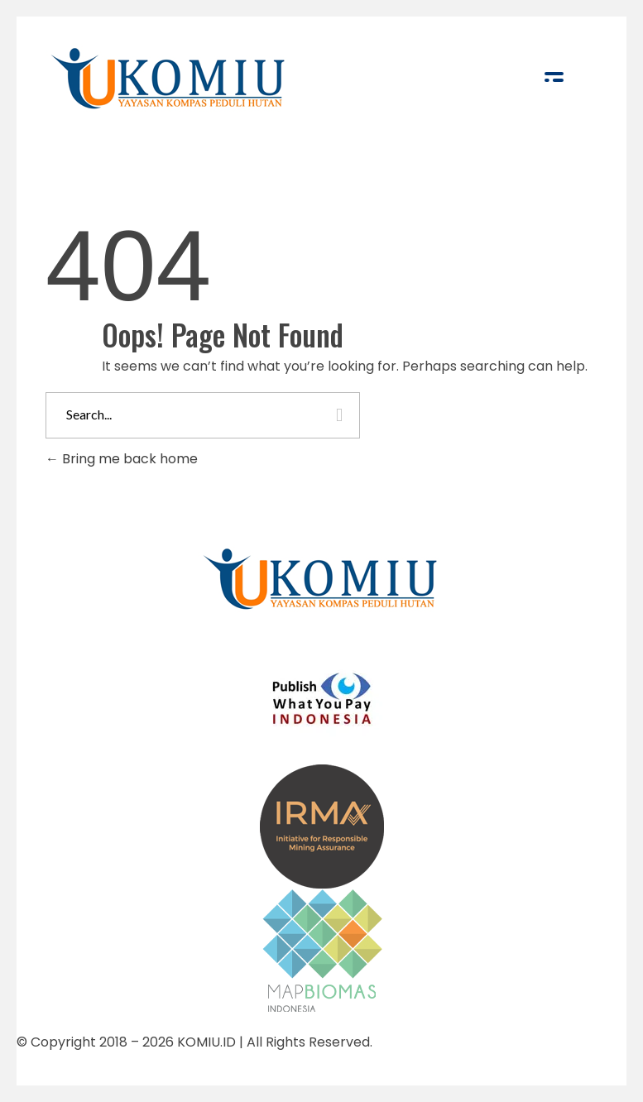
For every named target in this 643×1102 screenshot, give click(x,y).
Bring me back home (122, 458)
